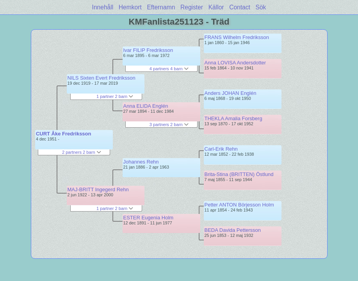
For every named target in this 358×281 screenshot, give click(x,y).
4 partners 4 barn (169, 68)
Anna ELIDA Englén (145, 106)
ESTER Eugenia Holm (148, 218)
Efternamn (161, 7)
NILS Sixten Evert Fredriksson (101, 78)
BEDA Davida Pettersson (233, 230)
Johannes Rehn (141, 162)
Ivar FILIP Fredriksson (148, 50)
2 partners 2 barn (81, 152)
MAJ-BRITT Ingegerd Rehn (98, 189)
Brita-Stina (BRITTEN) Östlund (239, 174)
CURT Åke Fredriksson (63, 134)
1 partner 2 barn (114, 96)
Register (191, 7)
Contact (239, 7)
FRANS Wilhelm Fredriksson (237, 37)
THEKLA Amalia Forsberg (233, 118)
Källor (216, 7)
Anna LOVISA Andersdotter (235, 63)
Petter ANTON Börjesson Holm (239, 205)
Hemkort (130, 7)
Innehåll (103, 7)
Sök (261, 7)
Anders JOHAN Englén (230, 93)
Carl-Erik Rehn (221, 149)
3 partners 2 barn (169, 124)
